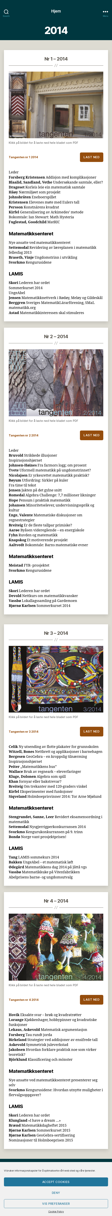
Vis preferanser (56, 1204)
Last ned (92, 157)
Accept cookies (56, 1182)
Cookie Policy (56, 1211)
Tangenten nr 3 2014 (23, 731)
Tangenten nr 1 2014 (23, 157)
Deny (56, 1193)
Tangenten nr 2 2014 (23, 435)
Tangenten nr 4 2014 (24, 999)
